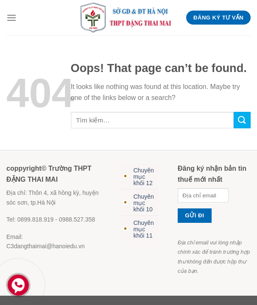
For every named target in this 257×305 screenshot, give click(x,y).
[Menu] (11, 17)
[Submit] (242, 120)
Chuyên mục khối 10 (144, 203)
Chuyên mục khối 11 (144, 229)
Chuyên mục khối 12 (144, 176)
